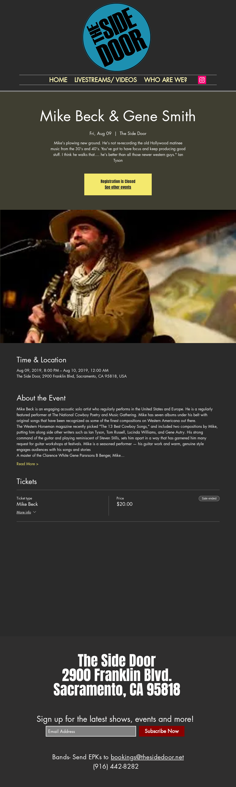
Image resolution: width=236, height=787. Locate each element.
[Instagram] (202, 80)
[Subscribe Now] (161, 731)
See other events (118, 187)
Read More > (28, 463)
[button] (165, 80)
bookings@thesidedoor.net (147, 757)
